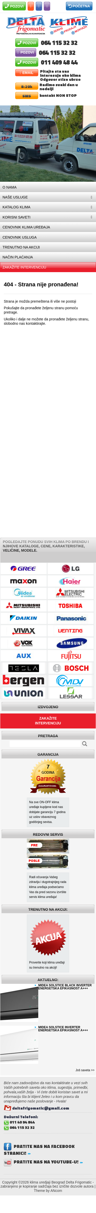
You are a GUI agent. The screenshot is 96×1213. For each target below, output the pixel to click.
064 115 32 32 (59, 42)
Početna (79, 6)
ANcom (56, 1191)
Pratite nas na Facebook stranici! (39, 1150)
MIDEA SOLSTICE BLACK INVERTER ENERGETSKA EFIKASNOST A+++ (65, 987)
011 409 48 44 (59, 61)
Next (89, 143)
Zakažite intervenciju (48, 720)
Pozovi (14, 6)
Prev (7, 143)
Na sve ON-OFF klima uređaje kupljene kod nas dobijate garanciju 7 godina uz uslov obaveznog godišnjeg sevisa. (47, 812)
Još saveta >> (84, 1070)
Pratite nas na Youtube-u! (44, 1161)
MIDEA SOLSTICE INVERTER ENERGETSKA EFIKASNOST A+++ (63, 1028)
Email (26, 73)
